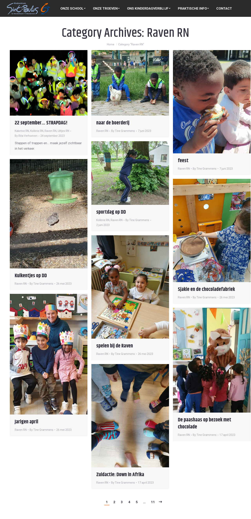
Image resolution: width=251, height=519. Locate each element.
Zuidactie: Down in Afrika (120, 475)
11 (153, 502)
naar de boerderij (112, 123)
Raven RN (50, 130)
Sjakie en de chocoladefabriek (206, 289)
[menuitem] (73, 8)
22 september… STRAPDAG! (41, 123)
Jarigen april (26, 422)
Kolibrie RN (36, 130)
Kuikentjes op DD (31, 276)
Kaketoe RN (22, 130)
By (26, 135)
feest (183, 161)
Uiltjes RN (63, 130)
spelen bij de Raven (114, 346)
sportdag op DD (111, 212)
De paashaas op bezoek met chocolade (204, 423)
